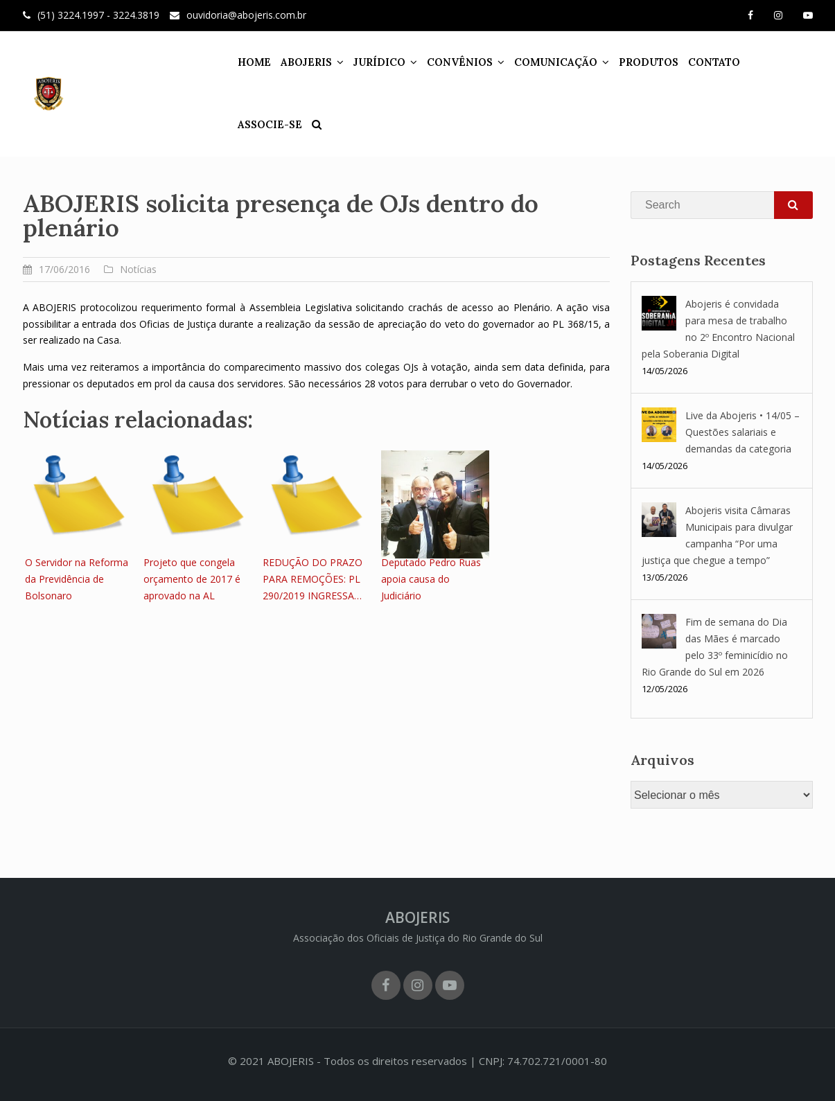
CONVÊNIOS (451, 62)
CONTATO (705, 62)
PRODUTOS (639, 62)
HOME (245, 62)
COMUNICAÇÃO (546, 62)
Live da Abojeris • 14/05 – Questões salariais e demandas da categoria (742, 432)
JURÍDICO (370, 62)
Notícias (138, 269)
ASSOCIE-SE (773, 62)
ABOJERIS (297, 62)
